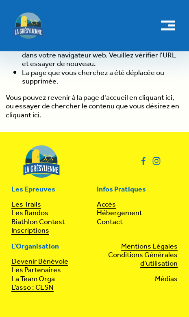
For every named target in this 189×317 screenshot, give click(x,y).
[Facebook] (143, 161)
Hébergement (119, 213)
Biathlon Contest (38, 222)
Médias (166, 279)
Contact (110, 222)
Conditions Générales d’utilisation (143, 260)
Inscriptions (30, 231)
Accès (106, 204)
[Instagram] (156, 161)
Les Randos (29, 213)
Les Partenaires (36, 270)
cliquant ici (155, 98)
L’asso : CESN (32, 288)
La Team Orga (33, 279)
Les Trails (26, 204)
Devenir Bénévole (39, 262)
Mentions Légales (149, 246)
